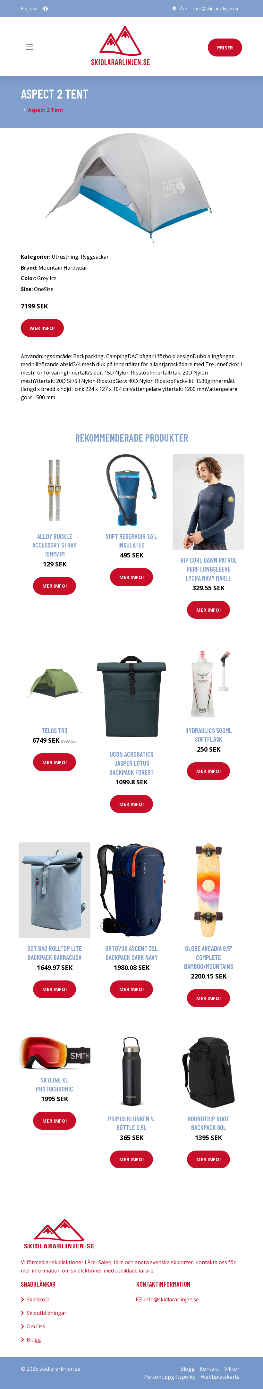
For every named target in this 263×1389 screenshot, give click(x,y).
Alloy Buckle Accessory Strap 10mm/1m (54, 545)
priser (225, 47)
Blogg (34, 1339)
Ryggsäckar (95, 256)
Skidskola (38, 1299)
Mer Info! (42, 328)
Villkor (232, 1368)
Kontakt (209, 1368)
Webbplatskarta (220, 1376)
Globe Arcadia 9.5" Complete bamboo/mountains (208, 957)
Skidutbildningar (46, 1312)
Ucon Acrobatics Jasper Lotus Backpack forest (131, 763)
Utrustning (65, 256)
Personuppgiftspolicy (170, 1376)
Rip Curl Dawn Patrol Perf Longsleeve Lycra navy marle (209, 569)
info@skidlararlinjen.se (216, 8)
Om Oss (36, 1326)
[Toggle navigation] (29, 47)
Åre (183, 8)
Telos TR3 (54, 730)
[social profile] (45, 9)
